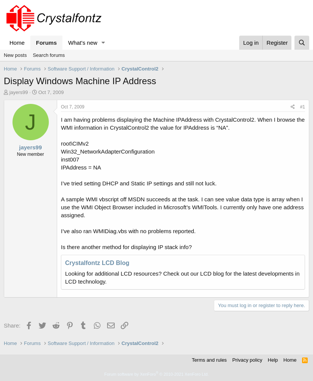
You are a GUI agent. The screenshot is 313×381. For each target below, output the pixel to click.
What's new (82, 42)
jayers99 (18, 92)
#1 (302, 107)
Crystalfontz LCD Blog (97, 263)
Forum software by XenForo (156, 374)
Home (17, 42)
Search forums (49, 55)
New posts (15, 55)
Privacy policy (247, 360)
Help (273, 360)
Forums (46, 42)
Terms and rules (209, 360)
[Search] (301, 43)
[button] (103, 43)
